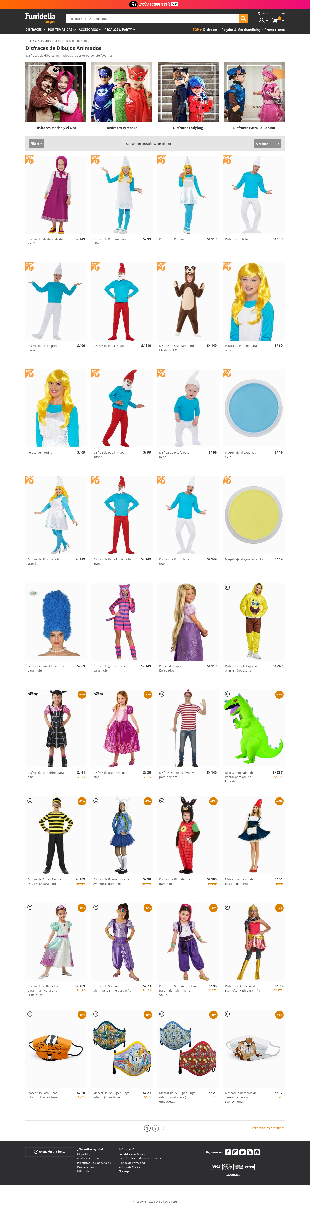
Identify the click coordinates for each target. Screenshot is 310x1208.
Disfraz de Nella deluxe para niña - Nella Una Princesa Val (43, 990)
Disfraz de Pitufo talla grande (174, 561)
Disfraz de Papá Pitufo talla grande (112, 561)
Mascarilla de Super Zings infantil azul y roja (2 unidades (177, 1097)
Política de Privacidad (132, 1163)
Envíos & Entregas (88, 1158)
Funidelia (31, 41)
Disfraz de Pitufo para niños (42, 348)
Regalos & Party (118, 29)
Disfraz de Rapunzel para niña (110, 775)
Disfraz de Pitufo (236, 239)
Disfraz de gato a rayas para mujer (109, 668)
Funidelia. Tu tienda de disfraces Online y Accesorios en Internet (40, 18)
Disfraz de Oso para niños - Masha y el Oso (178, 348)
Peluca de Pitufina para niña (241, 348)
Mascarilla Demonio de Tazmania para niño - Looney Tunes (241, 1097)
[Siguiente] (163, 1128)
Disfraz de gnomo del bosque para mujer (239, 881)
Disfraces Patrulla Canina (254, 128)
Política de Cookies (130, 1167)
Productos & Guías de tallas (94, 1163)
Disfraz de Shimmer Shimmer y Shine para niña (112, 988)
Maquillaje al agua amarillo (244, 559)
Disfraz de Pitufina (172, 239)
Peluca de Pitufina (39, 452)
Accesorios (88, 29)
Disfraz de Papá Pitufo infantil (108, 455)
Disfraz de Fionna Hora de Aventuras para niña (111, 881)
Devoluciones (85, 1167)
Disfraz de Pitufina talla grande (43, 561)
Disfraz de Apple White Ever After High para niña (242, 988)
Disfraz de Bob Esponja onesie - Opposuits (241, 668)
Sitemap (124, 1171)
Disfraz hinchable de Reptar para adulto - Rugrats (239, 777)
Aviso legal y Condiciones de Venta (140, 1158)
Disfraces (33, 29)
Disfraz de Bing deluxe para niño (174, 881)
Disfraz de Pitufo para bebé (174, 455)
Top (196, 29)
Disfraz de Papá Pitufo (108, 346)
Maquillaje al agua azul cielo (241, 455)
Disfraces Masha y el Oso (56, 128)
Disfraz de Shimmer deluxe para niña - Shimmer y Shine (178, 990)
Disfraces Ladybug (188, 128)
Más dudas (84, 1171)
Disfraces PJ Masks (122, 128)
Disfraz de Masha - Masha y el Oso (45, 241)
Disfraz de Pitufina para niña (109, 241)
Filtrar (35, 143)
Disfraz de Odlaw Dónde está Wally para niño (44, 881)
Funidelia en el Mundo (132, 1154)
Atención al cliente (49, 1152)
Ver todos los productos (268, 1128)
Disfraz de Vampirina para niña (45, 775)
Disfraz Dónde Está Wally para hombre (176, 775)
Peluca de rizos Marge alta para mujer (45, 668)
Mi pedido (83, 1154)
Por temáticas (60, 29)
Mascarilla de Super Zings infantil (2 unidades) (111, 1095)
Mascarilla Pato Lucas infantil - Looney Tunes (43, 1095)
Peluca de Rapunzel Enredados (172, 668)
